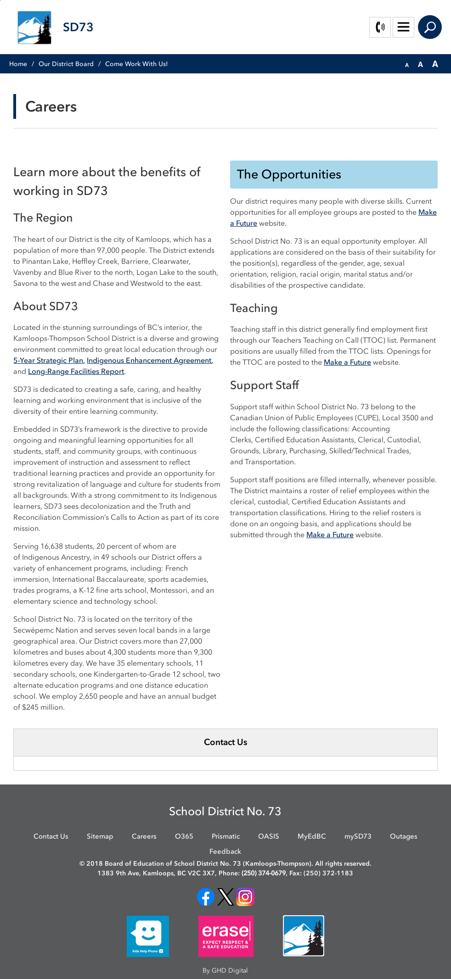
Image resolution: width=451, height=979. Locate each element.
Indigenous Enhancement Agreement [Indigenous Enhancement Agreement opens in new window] (149, 360)
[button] (407, 64)
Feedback (225, 851)
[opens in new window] (206, 897)
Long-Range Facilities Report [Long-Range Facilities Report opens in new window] (76, 371)
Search (430, 27)
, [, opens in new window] (212, 360)
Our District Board (66, 64)
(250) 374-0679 (264, 873)
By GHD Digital (225, 970)
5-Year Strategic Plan (48, 360)
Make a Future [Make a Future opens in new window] (347, 362)
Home (18, 64)
